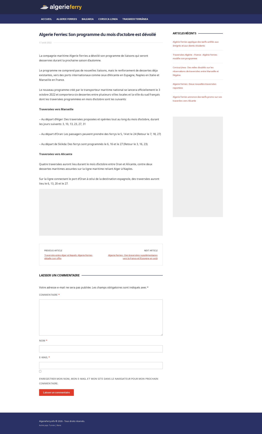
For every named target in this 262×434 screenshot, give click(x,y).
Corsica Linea (108, 19)
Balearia (88, 19)
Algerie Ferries (66, 19)
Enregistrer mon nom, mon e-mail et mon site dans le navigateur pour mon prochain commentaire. (98, 381)
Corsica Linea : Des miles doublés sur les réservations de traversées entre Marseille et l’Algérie (196, 71)
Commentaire (49, 294)
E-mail (44, 357)
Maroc (59, 425)
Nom (43, 340)
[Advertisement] (101, 212)
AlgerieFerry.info (47, 421)
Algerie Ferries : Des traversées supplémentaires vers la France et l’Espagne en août (133, 257)
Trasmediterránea (135, 19)
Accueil (46, 19)
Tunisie (52, 425)
